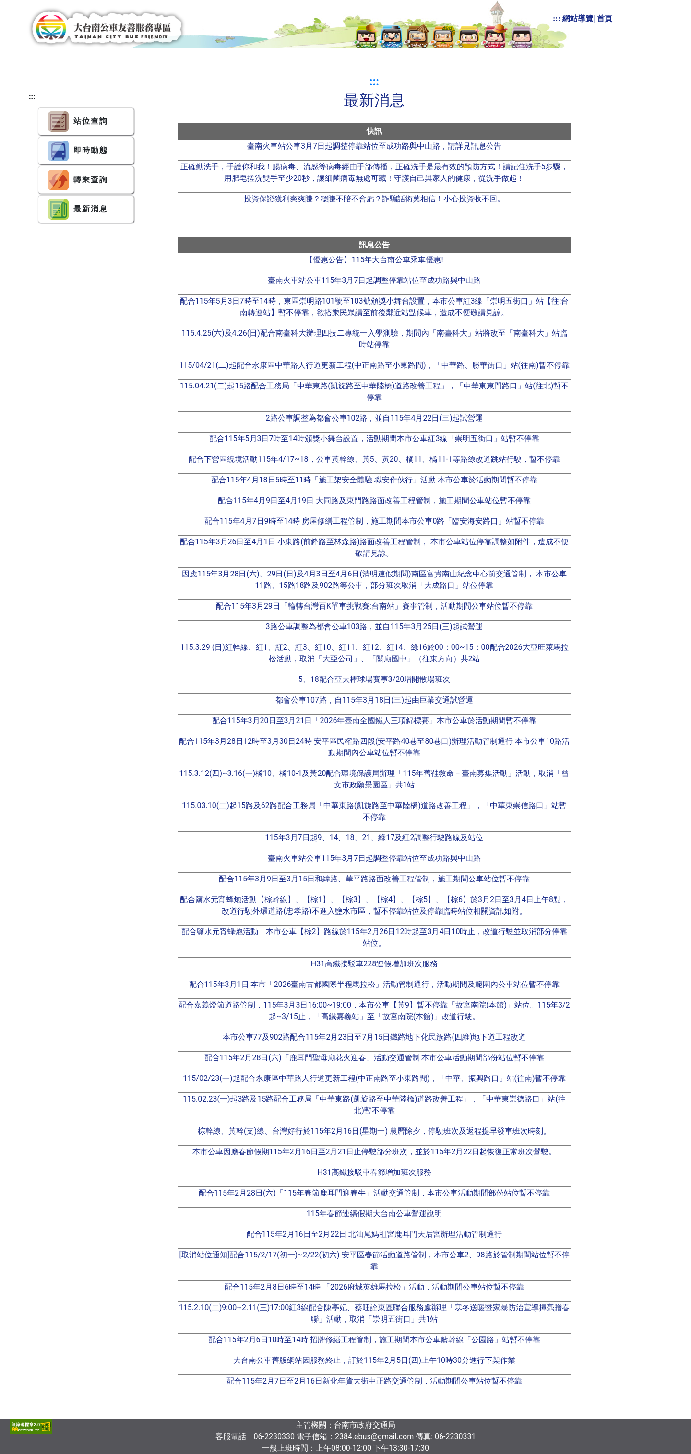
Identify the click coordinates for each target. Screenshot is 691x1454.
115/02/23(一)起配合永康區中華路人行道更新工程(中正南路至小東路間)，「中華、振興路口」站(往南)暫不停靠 (374, 1078)
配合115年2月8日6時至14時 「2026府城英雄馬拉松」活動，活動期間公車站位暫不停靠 (374, 1286)
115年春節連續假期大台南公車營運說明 (374, 1213)
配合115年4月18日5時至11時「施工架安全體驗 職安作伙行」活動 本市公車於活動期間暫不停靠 (374, 479)
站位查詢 (78, 121)
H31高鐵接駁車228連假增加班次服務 (374, 963)
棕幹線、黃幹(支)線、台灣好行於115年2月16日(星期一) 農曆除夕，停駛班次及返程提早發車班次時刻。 (374, 1131)
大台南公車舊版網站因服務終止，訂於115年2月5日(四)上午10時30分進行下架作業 (374, 1360)
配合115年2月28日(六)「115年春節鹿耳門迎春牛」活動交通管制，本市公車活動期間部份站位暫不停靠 (374, 1192)
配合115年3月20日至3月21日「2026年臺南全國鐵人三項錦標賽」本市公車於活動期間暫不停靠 (374, 720)
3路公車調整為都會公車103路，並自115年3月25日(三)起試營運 (374, 626)
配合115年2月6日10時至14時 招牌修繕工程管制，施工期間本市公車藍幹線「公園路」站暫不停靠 (374, 1339)
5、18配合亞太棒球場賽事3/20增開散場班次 (374, 679)
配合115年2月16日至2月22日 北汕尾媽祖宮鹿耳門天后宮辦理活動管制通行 (374, 1234)
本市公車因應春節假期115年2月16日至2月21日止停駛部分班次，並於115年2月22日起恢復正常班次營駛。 (374, 1151)
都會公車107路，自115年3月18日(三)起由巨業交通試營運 (374, 699)
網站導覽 (577, 18)
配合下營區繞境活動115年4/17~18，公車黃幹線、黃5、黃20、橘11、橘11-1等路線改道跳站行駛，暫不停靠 (374, 459)
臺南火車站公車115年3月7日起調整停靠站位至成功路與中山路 (374, 280)
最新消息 (78, 209)
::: (556, 18)
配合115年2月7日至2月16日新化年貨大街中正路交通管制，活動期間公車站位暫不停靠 (374, 1380)
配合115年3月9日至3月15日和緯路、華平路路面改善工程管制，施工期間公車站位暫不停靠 (374, 878)
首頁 (604, 18)
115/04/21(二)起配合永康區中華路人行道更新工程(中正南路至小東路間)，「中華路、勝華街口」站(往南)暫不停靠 (374, 365)
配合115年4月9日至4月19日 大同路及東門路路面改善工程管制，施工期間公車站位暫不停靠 (374, 500)
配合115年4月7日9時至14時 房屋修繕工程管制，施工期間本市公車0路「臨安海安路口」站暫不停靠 (374, 521)
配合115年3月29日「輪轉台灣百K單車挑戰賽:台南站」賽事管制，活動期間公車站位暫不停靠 (374, 605)
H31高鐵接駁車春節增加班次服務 (374, 1172)
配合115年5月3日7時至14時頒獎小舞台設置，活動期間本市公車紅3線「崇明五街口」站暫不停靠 (374, 438)
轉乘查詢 (78, 180)
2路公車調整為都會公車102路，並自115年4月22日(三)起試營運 (374, 417)
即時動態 (78, 151)
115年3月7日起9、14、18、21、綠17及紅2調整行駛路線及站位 (374, 837)
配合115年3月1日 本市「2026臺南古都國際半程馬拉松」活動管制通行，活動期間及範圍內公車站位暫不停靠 (374, 984)
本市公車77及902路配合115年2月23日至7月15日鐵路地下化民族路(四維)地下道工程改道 (374, 1037)
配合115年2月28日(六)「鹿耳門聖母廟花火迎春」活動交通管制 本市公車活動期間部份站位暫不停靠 (374, 1057)
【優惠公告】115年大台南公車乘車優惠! (374, 259)
